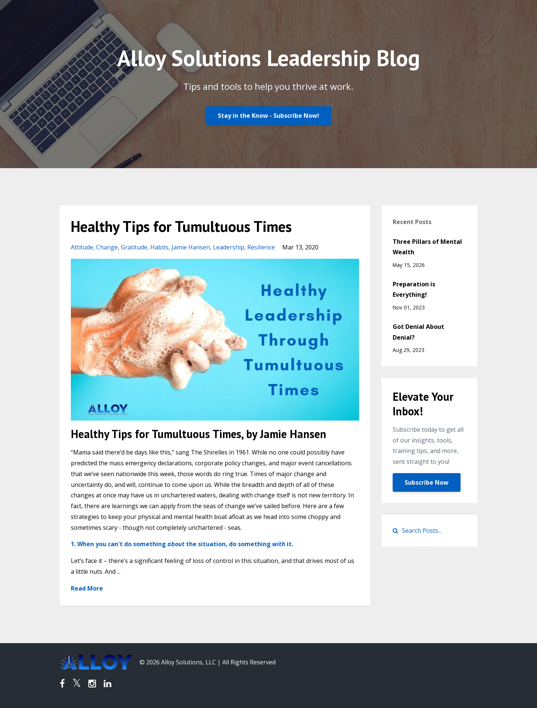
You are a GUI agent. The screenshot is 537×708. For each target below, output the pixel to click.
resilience (261, 247)
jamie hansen (191, 247)
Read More (87, 588)
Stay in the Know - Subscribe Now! (268, 115)
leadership (228, 247)
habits (159, 247)
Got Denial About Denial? (418, 332)
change (107, 247)
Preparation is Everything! (414, 289)
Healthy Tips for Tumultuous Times (181, 226)
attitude (82, 247)
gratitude (134, 247)
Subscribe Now (427, 482)
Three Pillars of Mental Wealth (427, 247)
